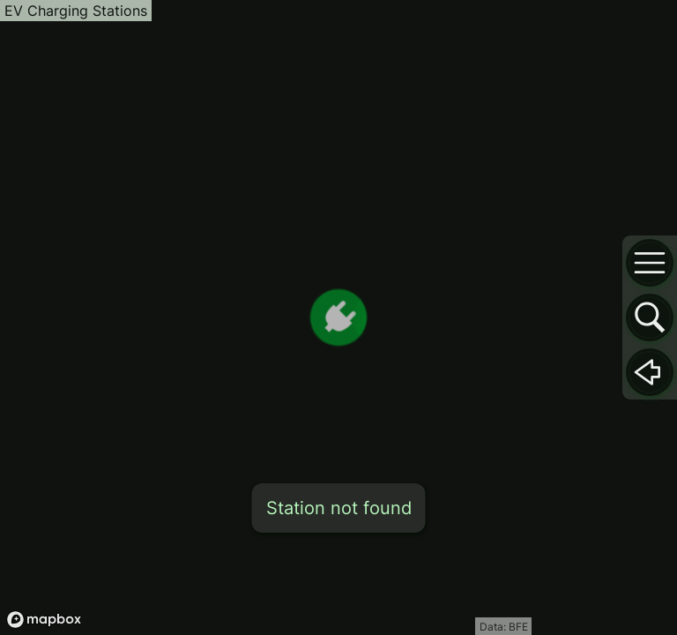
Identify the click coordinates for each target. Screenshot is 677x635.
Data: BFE (504, 626)
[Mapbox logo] (44, 619)
